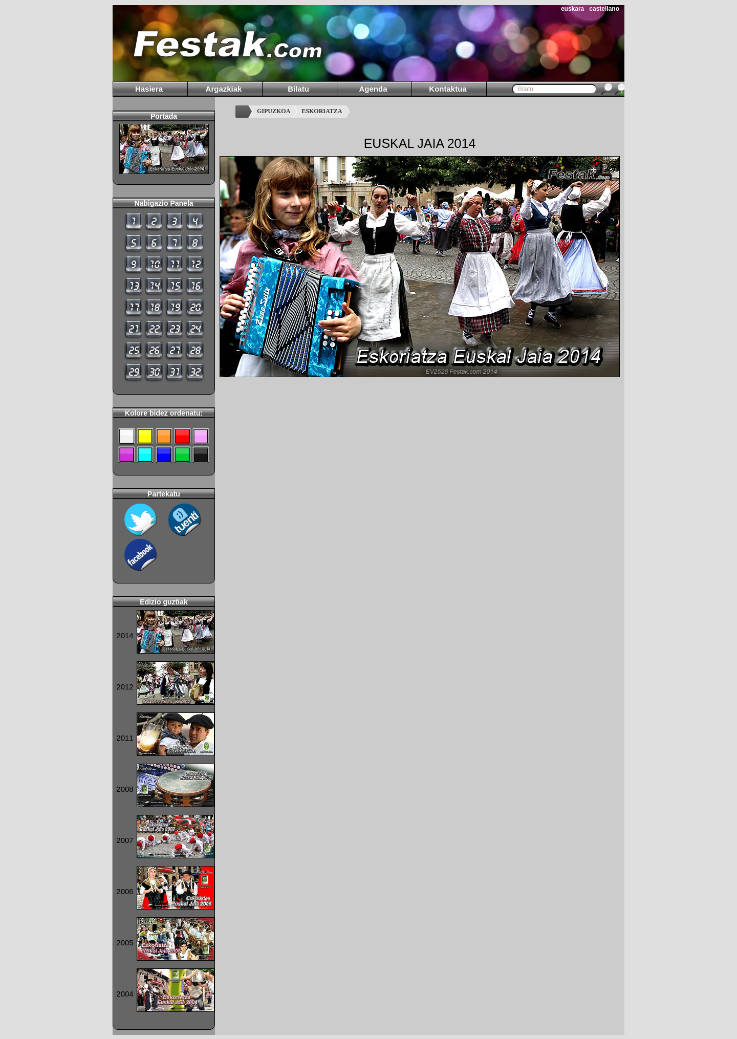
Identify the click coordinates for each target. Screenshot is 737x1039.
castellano (604, 8)
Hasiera (149, 88)
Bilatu (298, 88)
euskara (572, 8)
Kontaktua (447, 88)
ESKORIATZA (321, 111)
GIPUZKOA (273, 111)
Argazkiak (224, 88)
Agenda (373, 88)
